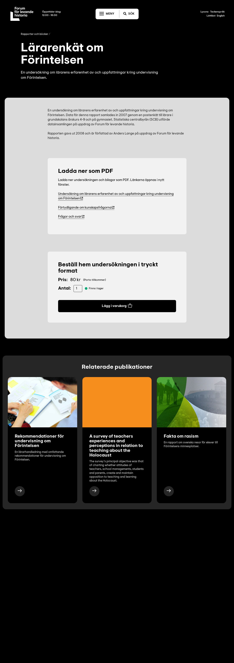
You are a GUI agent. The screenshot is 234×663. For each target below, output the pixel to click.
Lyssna (205, 12)
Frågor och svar (69, 216)
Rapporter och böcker (34, 34)
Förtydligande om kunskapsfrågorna (84, 207)
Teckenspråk (217, 12)
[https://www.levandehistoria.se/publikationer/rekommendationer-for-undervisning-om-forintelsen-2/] (20, 491)
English (221, 16)
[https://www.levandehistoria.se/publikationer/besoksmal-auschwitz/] (169, 491)
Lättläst (211, 16)
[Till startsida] (21, 14)
